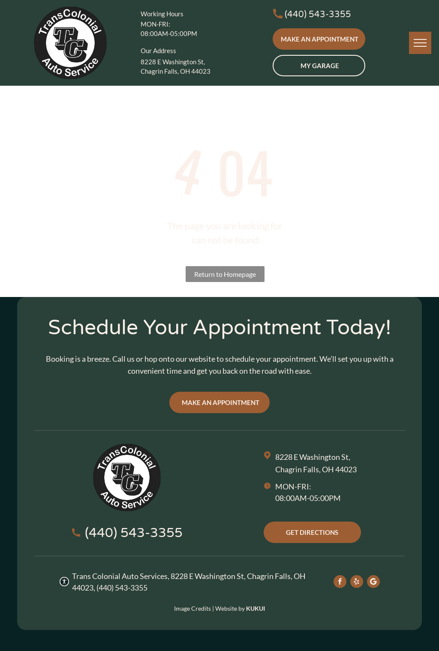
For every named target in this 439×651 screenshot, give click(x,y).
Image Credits (192, 608)
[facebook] (340, 582)
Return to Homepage (225, 274)
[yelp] (356, 582)
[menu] (420, 43)
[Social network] (373, 582)
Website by (230, 608)
